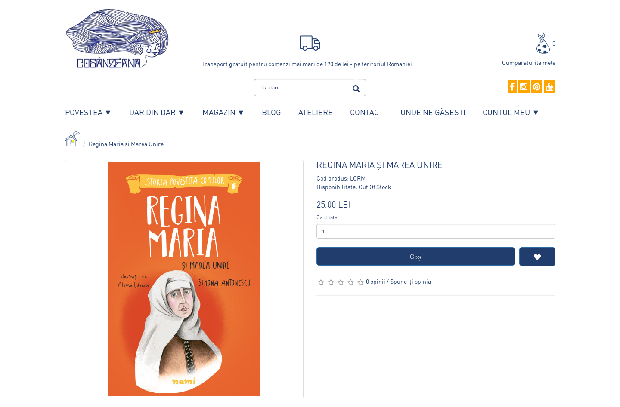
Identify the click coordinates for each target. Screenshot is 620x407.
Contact (366, 112)
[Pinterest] (536, 87)
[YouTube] (549, 87)
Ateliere (315, 112)
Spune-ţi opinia (410, 281)
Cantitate (326, 217)
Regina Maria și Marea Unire (126, 143)
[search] (356, 87)
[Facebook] (512, 87)
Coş (416, 256)
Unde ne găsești (432, 112)
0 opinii (375, 281)
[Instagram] (524, 87)
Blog (271, 112)
